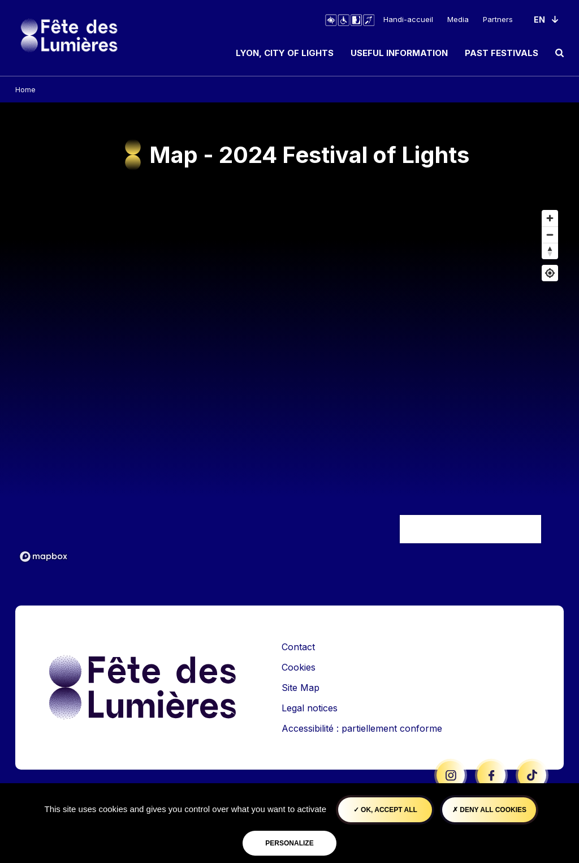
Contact (298, 646)
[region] (289, 385)
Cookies (299, 667)
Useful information (399, 53)
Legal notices (310, 708)
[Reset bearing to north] (550, 251)
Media (458, 19)
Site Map (300, 687)
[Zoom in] (550, 218)
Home (25, 89)
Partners (498, 19)
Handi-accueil (408, 19)
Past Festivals (501, 53)
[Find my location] (550, 273)
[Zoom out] (550, 234)
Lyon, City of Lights (285, 53)
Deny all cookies (489, 810)
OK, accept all (385, 810)
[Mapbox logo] (43, 556)
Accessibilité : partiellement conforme (362, 728)
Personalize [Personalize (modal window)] (289, 843)
